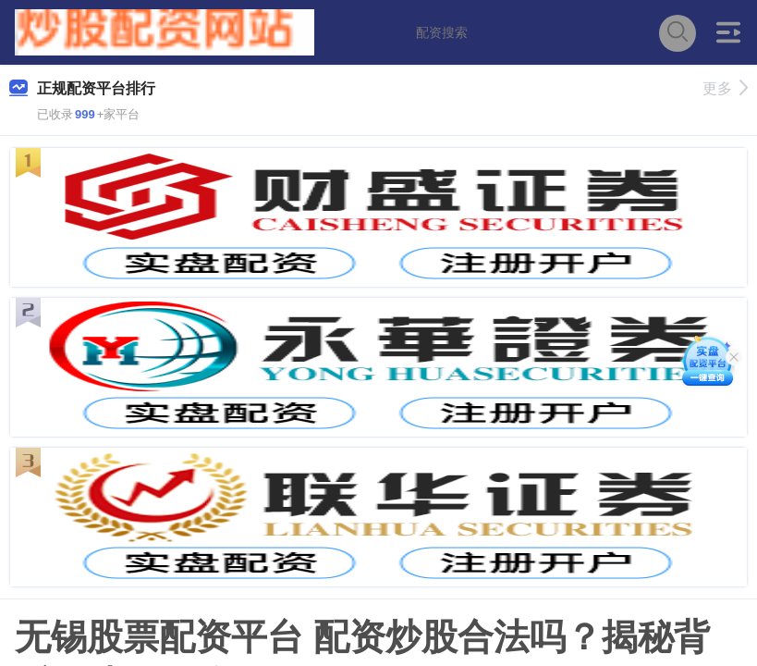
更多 (725, 88)
